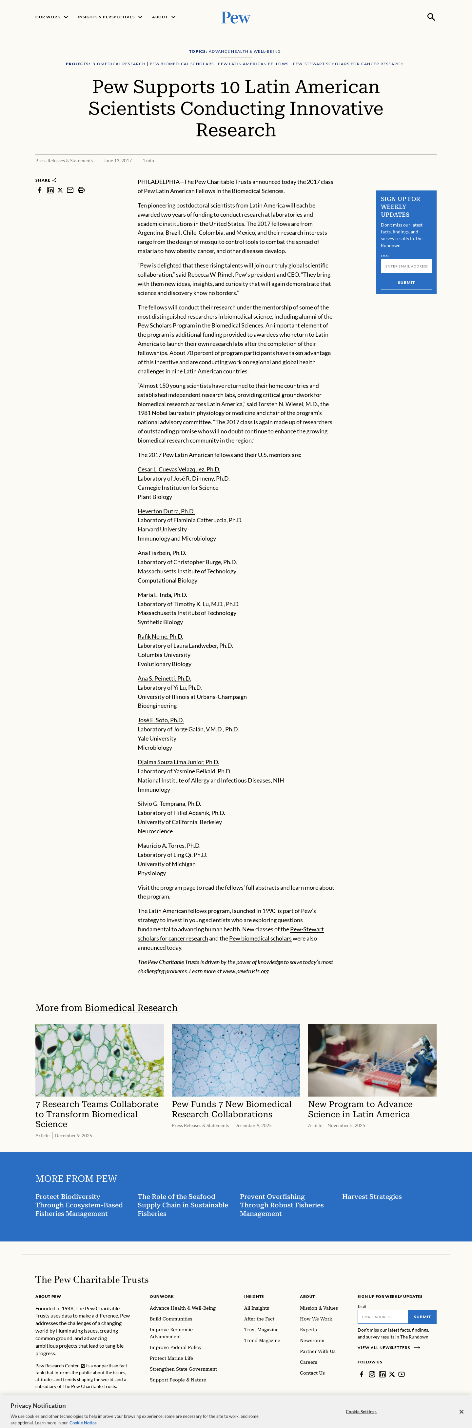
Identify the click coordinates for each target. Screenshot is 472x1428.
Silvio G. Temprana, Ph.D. (169, 803)
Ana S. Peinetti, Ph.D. (164, 678)
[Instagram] (372, 1374)
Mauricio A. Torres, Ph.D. (169, 845)
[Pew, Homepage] (236, 17)
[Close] (461, 1420)
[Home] (91, 1279)
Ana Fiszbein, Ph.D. (162, 552)
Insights (254, 1296)
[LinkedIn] (382, 1374)
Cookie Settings (361, 1419)
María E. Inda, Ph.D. (162, 594)
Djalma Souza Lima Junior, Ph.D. (178, 761)
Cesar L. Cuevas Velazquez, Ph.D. (179, 469)
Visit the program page (166, 887)
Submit (406, 282)
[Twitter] (392, 1374)
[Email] (406, 266)
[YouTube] (401, 1374)
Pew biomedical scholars (260, 938)
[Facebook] (361, 1374)
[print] (81, 190)
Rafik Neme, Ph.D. (160, 636)
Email (385, 255)
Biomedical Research (131, 1007)
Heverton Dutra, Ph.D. (166, 511)
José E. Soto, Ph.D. (161, 720)
